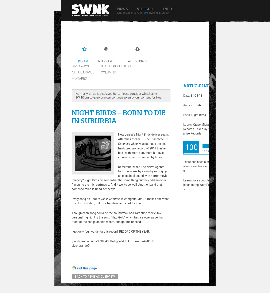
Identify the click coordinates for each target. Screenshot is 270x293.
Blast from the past (118, 66)
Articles (145, 8)
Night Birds (198, 115)
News (122, 8)
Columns (108, 72)
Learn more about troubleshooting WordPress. (197, 185)
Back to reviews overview (95, 276)
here (145, 13)
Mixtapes (79, 78)
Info (167, 8)
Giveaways (80, 66)
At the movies (83, 72)
